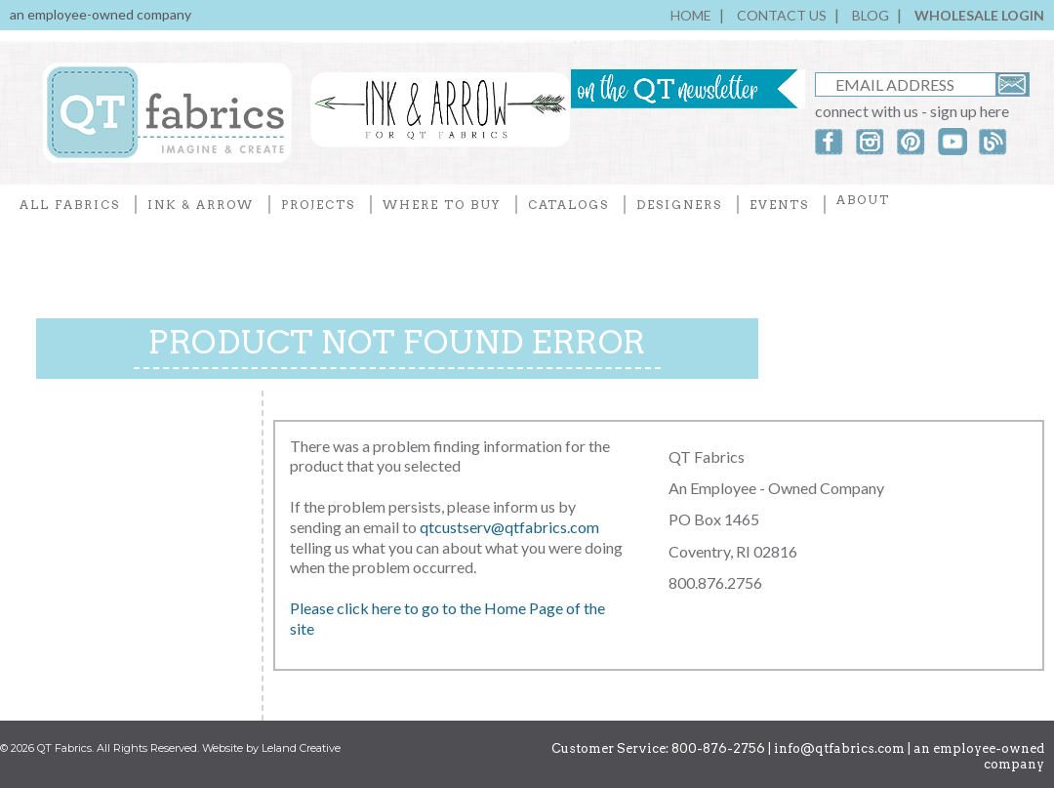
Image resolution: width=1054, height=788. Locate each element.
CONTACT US (782, 15)
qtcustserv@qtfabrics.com (509, 527)
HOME (690, 15)
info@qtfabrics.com (839, 748)
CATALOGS (568, 204)
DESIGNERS (679, 204)
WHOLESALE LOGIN (979, 15)
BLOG (870, 15)
